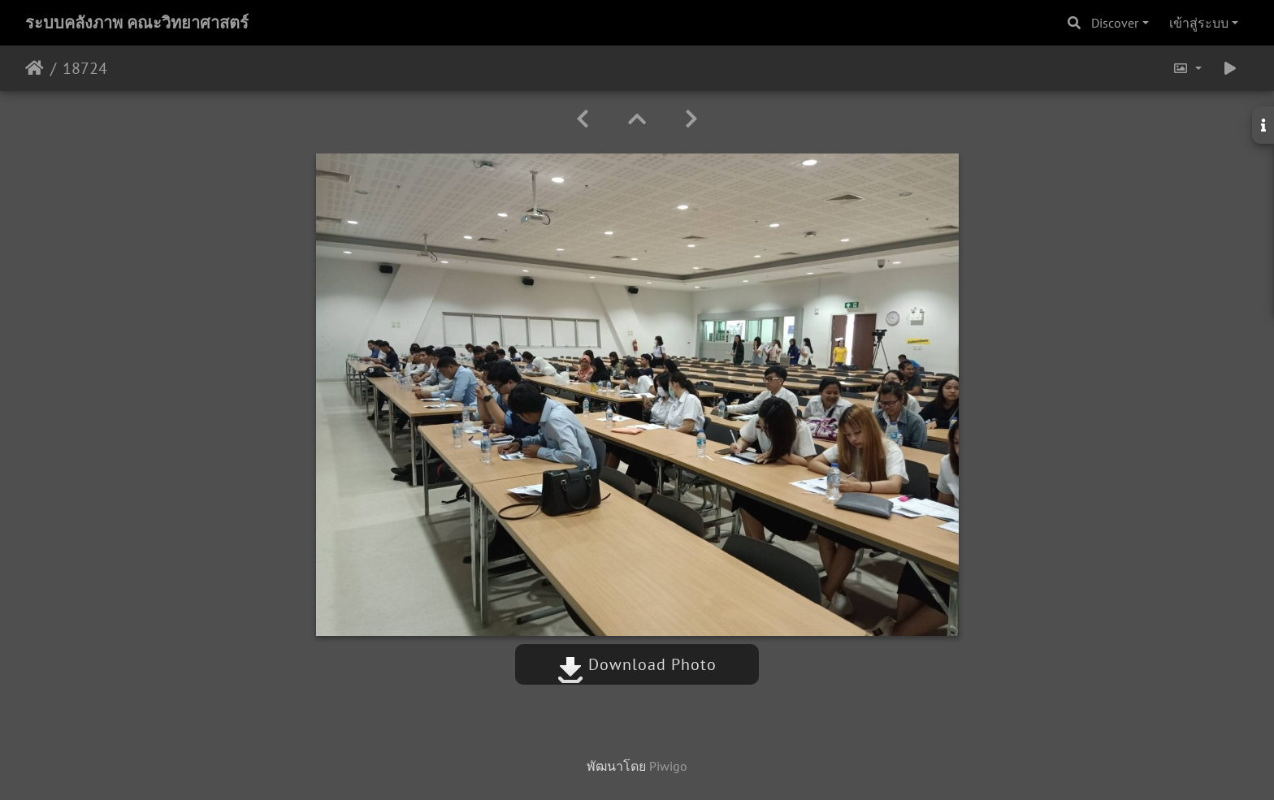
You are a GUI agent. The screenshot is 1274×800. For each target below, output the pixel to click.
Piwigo (668, 766)
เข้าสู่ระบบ (1198, 23)
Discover (1114, 23)
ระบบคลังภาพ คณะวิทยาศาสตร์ (137, 22)
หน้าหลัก (34, 68)
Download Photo (637, 664)
